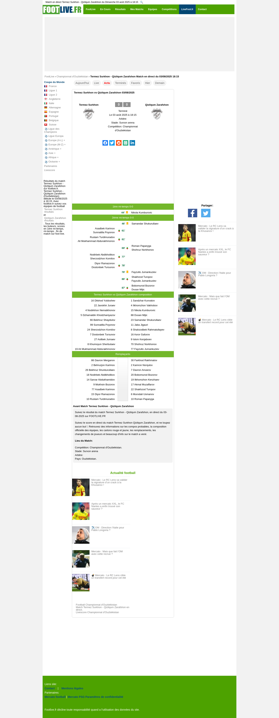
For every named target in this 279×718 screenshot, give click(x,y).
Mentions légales (72, 688)
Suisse (50, 124)
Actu (107, 83)
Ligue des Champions (51, 130)
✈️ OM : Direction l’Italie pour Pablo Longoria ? (107, 529)
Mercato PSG (76, 696)
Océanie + (52, 161)
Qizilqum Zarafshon (157, 104)
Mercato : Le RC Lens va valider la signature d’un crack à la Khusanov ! (109, 482)
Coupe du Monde (54, 82)
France (50, 86)
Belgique (51, 120)
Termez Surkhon (89, 104)
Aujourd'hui (82, 83)
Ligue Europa (53, 136)
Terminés (120, 83)
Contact (50, 688)
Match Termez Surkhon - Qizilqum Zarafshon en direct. (102, 608)
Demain (159, 83)
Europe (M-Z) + (55, 144)
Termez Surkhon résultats (53, 210)
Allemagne (52, 107)
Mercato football (55, 696)
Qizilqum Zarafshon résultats (55, 219)
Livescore (49, 170)
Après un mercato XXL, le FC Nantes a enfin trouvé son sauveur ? (107, 506)
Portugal (51, 116)
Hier (147, 83)
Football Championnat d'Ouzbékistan (96, 604)
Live (96, 83)
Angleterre (52, 99)
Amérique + (52, 148)
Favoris (135, 83)
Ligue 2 (50, 94)
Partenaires (50, 166)
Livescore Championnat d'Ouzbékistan (97, 612)
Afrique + (51, 157)
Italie (49, 103)
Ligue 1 (50, 90)
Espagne (51, 111)
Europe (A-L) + (54, 140)
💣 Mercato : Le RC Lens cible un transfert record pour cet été (108, 576)
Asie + (50, 153)
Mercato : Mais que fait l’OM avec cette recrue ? (107, 552)
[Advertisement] (139, 44)
